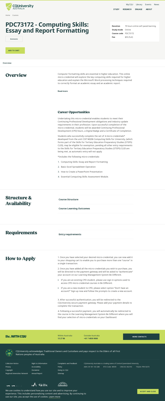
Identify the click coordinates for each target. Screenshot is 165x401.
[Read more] (64, 90)
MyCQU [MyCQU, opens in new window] (129, 4)
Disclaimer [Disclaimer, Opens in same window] (35, 370)
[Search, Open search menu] (157, 9)
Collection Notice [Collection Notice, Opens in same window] (12, 363)
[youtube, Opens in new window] (110, 373)
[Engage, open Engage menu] (138, 9)
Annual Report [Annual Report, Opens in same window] (37, 373)
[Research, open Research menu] (127, 9)
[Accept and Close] (148, 391)
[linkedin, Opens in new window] (98, 373)
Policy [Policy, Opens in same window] (60, 366)
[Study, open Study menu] (116, 9)
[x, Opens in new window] (104, 373)
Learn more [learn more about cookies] (54, 396)
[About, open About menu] (149, 9)
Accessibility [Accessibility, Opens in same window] (36, 366)
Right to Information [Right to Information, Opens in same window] (39, 363)
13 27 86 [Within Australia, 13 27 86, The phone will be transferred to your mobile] (61, 338)
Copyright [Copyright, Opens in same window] (9, 370)
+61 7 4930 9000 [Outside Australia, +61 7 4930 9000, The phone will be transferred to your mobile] (91, 338)
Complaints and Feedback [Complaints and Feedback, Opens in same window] (67, 363)
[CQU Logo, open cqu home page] (20, 7)
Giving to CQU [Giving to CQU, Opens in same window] (63, 370)
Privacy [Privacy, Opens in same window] (8, 366)
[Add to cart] (15, 50)
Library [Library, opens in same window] (139, 4)
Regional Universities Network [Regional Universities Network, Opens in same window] (17, 373)
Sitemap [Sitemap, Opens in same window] (61, 373)
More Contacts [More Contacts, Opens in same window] (141, 336)
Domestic (14, 39)
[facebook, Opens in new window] (86, 373)
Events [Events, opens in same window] (148, 4)
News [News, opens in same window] (156, 4)
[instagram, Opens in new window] (92, 373)
